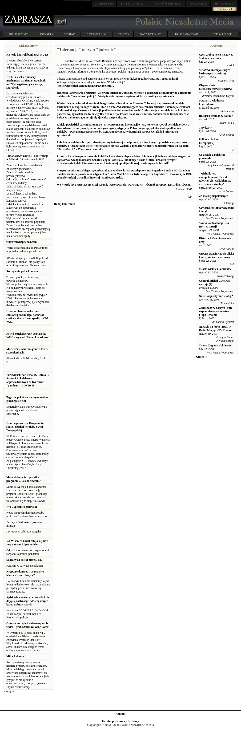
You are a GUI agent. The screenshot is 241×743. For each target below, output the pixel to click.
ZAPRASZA (133, 3)
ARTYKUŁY (47, 34)
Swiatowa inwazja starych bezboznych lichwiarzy (214, 71)
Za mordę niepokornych (213, 196)
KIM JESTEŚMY (18, 34)
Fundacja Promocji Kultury (120, 721)
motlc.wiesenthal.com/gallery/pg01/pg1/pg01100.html (146, 78)
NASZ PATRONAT (150, 34)
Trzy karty (205, 127)
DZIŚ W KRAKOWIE (187, 34)
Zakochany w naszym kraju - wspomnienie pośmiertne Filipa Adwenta (216, 311)
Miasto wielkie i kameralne (215, 269)
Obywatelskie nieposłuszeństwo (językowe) (216, 87)
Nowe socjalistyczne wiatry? (216, 296)
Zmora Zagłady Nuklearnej (215, 345)
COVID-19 (70, 34)
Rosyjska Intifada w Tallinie (216, 116)
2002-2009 (123, 34)
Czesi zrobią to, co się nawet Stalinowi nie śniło (216, 56)
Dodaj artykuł (225, 9)
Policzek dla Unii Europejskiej (209, 141)
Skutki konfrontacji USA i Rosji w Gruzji (214, 224)
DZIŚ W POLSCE (222, 34)
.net (104, 3)
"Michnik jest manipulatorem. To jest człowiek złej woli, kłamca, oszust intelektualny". (215, 179)
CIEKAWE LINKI (96, 34)
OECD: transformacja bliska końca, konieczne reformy (216, 255)
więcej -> (9, 691)
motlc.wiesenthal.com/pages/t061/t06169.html (85, 85)
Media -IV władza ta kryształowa (211, 102)
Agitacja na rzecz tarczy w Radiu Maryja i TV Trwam (215, 328)
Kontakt (121, 713)
